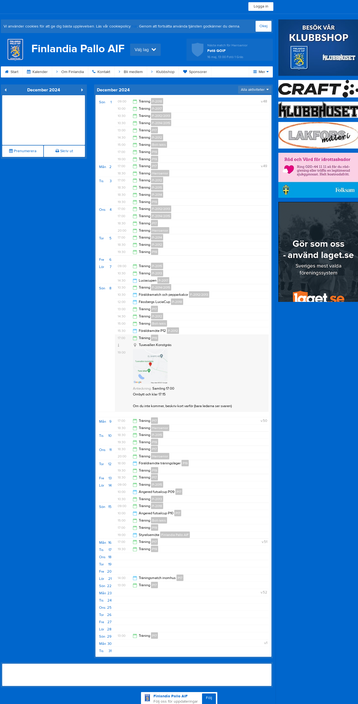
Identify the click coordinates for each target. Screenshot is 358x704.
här (134, 26)
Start (11, 71)
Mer (261, 71)
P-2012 (157, 137)
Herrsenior (160, 173)
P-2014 (157, 194)
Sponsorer (195, 71)
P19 (154, 152)
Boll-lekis (159, 144)
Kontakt (101, 71)
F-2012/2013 (161, 116)
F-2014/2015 (161, 123)
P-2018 (157, 101)
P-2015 (157, 187)
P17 (154, 130)
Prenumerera (22, 151)
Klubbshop (163, 71)
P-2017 (157, 108)
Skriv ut (64, 151)
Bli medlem (131, 71)
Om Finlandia (70, 71)
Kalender (37, 71)
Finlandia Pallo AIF (175, 535)
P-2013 (157, 273)
